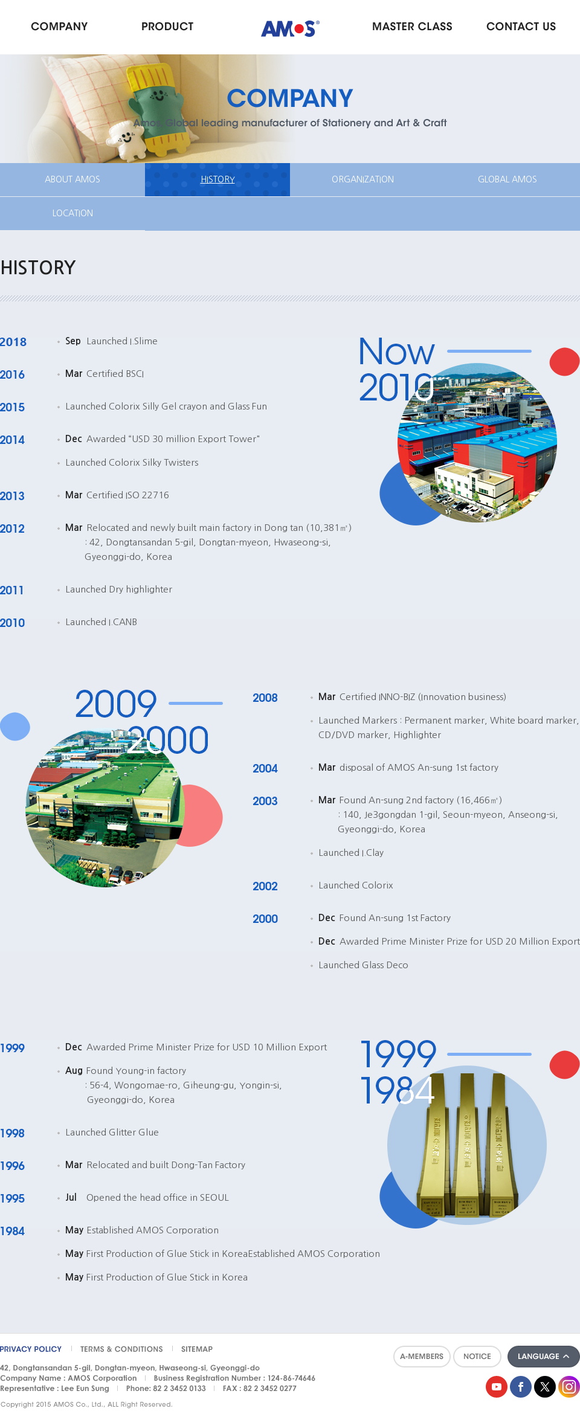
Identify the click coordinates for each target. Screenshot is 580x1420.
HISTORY (218, 179)
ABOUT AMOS (72, 179)
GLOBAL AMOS (507, 179)
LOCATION (73, 213)
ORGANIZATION (363, 179)
